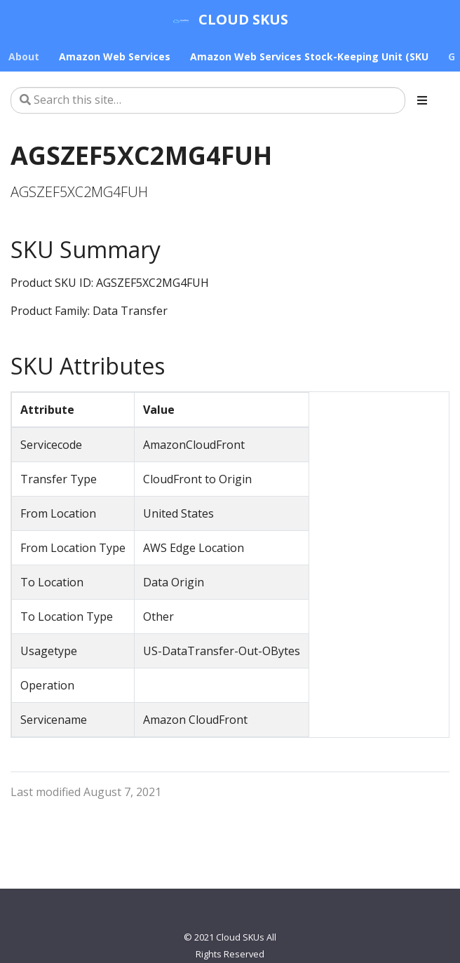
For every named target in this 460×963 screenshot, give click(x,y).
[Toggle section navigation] (422, 100)
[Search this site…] (208, 100)
